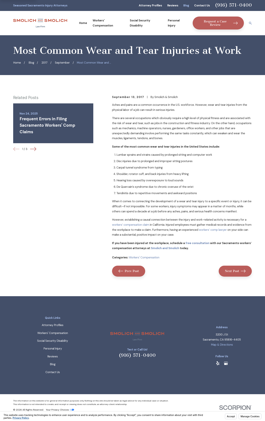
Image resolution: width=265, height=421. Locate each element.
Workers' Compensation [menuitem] (103, 23)
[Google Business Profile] (226, 363)
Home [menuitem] (83, 23)
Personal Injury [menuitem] (174, 23)
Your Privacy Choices (60, 409)
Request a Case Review (221, 23)
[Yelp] (218, 363)
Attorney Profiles (150, 5)
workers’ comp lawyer (213, 230)
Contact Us (202, 5)
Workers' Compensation (144, 257)
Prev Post (128, 271)
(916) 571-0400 (233, 5)
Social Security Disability (52, 341)
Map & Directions (222, 344)
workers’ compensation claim (130, 225)
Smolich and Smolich (165, 248)
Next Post (235, 271)
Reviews (172, 5)
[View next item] (33, 149)
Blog (186, 5)
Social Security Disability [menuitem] (140, 23)
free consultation (197, 243)
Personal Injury (52, 348)
